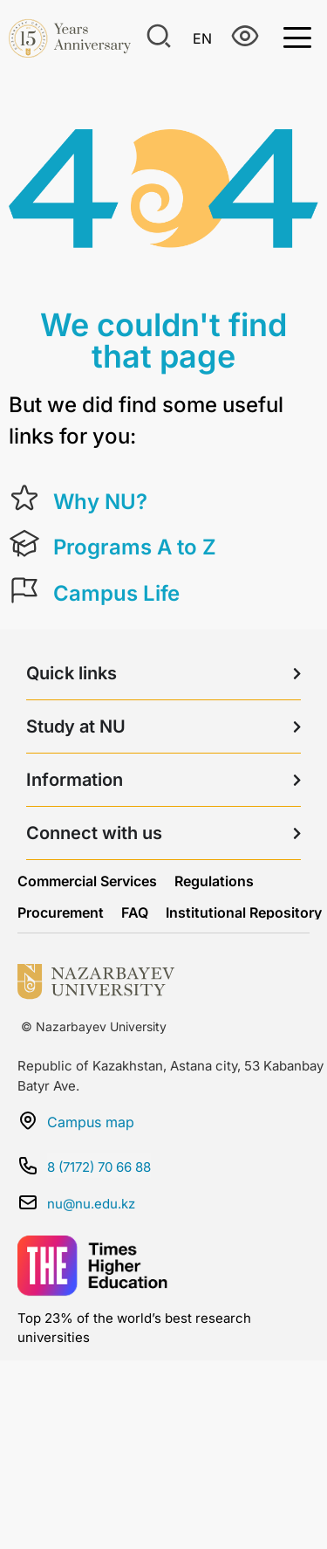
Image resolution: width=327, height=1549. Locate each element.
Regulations (214, 881)
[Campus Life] (24, 590)
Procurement (60, 912)
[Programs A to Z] (24, 544)
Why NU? (100, 501)
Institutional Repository (244, 912)
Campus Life (116, 593)
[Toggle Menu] (297, 36)
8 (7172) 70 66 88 (99, 1167)
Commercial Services (87, 881)
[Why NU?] (24, 498)
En (202, 38)
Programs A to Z (134, 547)
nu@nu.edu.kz (91, 1203)
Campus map (90, 1122)
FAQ (134, 912)
